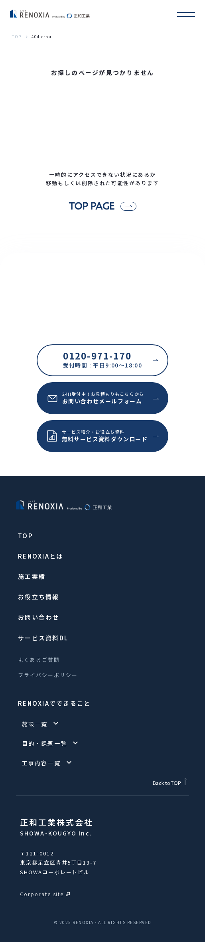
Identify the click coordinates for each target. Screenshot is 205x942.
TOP (16, 36)
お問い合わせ (38, 617)
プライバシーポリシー (48, 675)
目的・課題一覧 (44, 743)
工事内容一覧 (41, 763)
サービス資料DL (43, 638)
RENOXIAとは (40, 556)
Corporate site (42, 894)
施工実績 (31, 576)
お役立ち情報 (38, 596)
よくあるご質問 (39, 660)
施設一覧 (34, 724)
